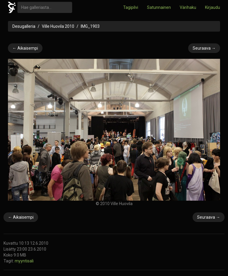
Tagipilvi (130, 7)
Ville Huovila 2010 (58, 26)
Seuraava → (204, 48)
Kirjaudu (212, 7)
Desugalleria (23, 26)
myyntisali (24, 261)
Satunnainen (159, 7)
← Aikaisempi (25, 48)
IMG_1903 (90, 26)
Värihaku (188, 7)
